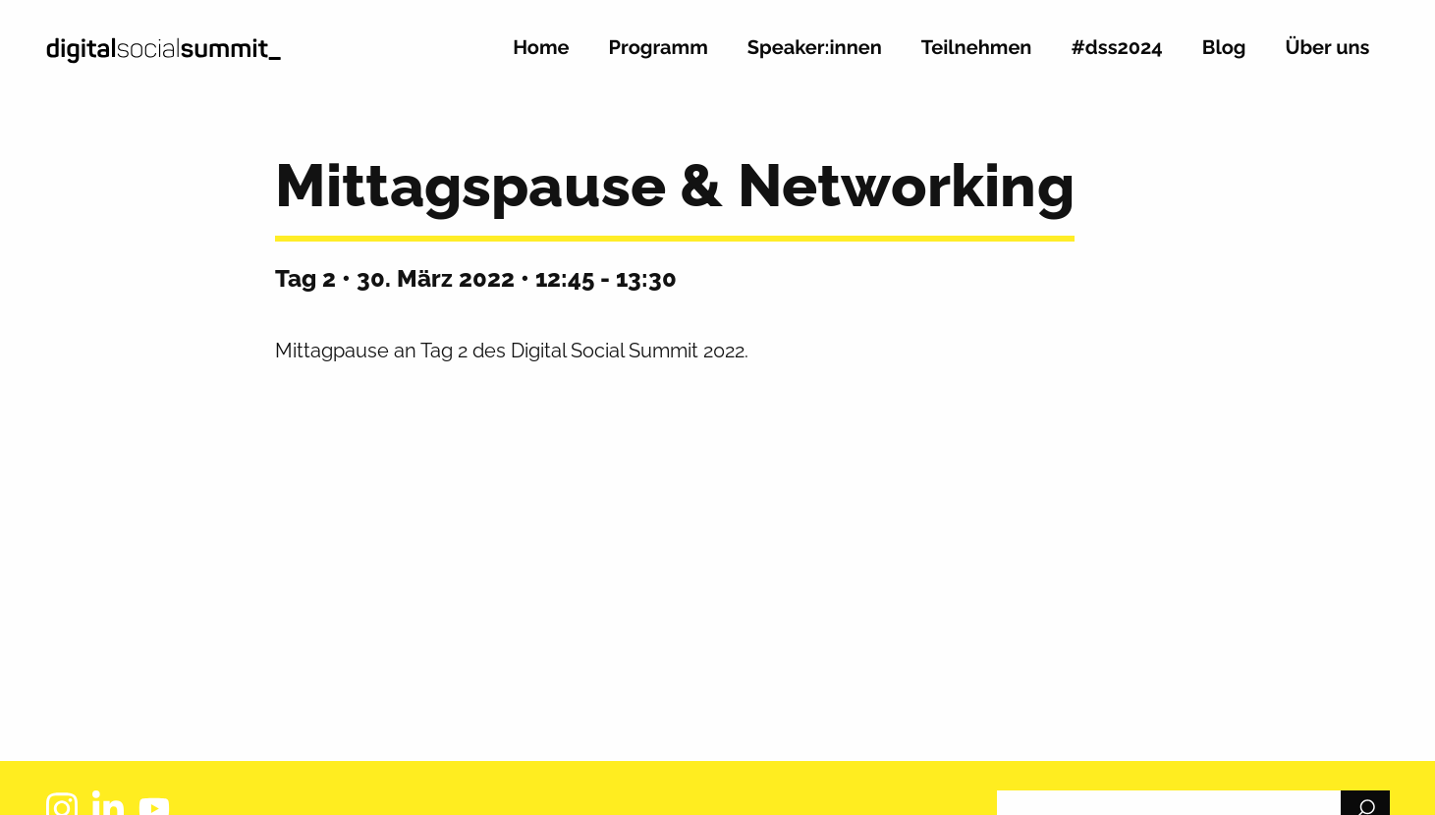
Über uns (1328, 48)
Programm (658, 48)
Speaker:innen (814, 48)
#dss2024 (1116, 48)
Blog (1224, 48)
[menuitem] (541, 55)
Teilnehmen (976, 48)
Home (541, 48)
